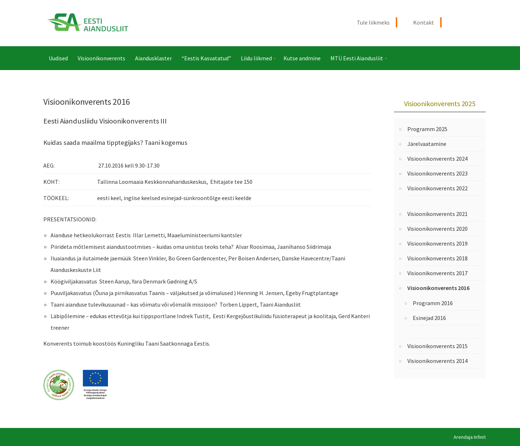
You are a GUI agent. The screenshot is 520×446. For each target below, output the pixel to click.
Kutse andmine (302, 58)
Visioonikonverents (101, 58)
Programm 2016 (433, 303)
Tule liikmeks (373, 22)
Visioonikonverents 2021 (437, 213)
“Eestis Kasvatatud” (206, 58)
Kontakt (423, 22)
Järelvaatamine (426, 143)
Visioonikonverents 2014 (437, 360)
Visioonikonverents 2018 (437, 258)
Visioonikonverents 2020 (437, 228)
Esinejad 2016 (429, 317)
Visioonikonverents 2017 (437, 273)
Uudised (58, 58)
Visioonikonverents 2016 (438, 287)
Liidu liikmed (256, 58)
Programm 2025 (427, 129)
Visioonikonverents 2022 (437, 188)
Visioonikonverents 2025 (439, 103)
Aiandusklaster (153, 58)
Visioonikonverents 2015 (437, 346)
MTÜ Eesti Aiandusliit (356, 58)
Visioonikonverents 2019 (437, 243)
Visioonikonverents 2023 (437, 173)
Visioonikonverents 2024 (437, 158)
